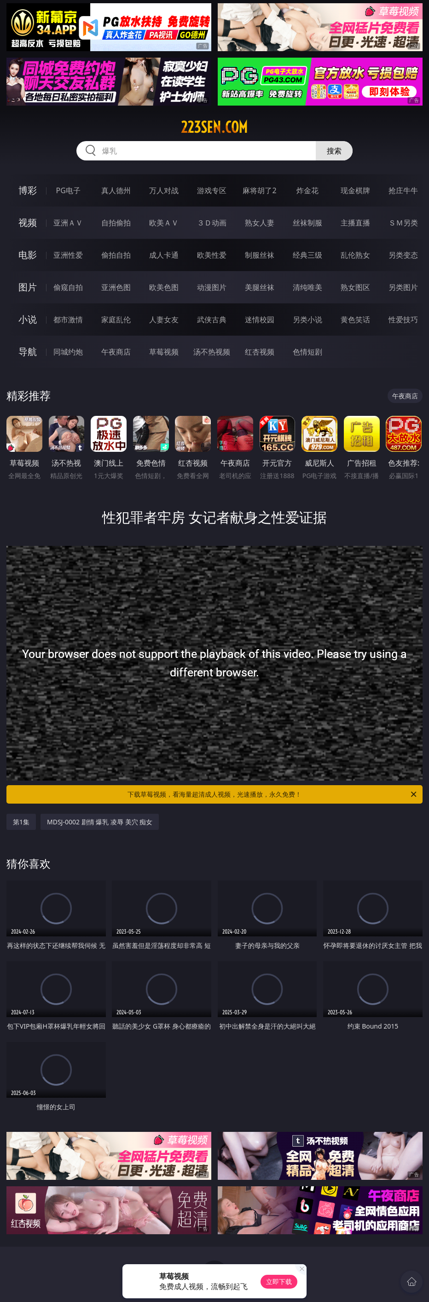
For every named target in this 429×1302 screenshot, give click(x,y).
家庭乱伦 (116, 319)
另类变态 (403, 255)
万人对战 (164, 190)
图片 (27, 287)
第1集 (21, 821)
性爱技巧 (403, 319)
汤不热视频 (211, 352)
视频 (27, 222)
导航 (27, 351)
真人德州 (116, 190)
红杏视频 (259, 352)
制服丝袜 (259, 255)
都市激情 (68, 319)
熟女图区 (355, 287)
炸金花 (307, 190)
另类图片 (403, 287)
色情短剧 (307, 352)
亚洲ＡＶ (68, 223)
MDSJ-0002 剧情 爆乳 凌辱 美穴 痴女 (99, 821)
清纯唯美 (307, 287)
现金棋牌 (355, 190)
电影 (27, 255)
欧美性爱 (211, 255)
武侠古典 (211, 319)
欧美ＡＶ (164, 223)
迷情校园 (259, 319)
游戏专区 (211, 190)
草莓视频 (164, 352)
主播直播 (355, 223)
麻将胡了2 (259, 190)
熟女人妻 (259, 223)
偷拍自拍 (116, 255)
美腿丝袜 (259, 287)
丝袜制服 (307, 223)
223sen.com (214, 127)
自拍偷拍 (116, 223)
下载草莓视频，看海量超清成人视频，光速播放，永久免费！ (273, 794)
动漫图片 (211, 287)
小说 (27, 319)
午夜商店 (116, 352)
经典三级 (307, 255)
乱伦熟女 (355, 255)
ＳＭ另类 (403, 223)
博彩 (27, 190)
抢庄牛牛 (403, 190)
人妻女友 (164, 319)
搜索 (334, 151)
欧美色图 (164, 287)
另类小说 (307, 319)
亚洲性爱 (68, 255)
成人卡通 (164, 255)
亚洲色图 (116, 287)
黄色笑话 (355, 319)
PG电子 (68, 190)
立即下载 (279, 1281)
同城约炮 (68, 352)
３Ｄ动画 (211, 223)
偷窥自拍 (68, 287)
